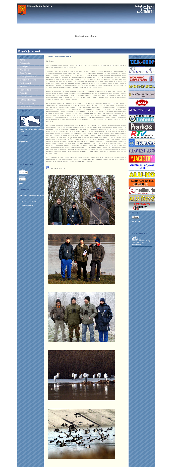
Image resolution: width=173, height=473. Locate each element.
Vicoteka (23, 87)
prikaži (22, 183)
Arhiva (23, 60)
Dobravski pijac (26, 107)
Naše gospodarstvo (28, 77)
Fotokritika (24, 93)
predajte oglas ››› (27, 205)
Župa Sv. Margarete (28, 73)
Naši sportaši (25, 83)
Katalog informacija (28, 100)
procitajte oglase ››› (28, 201)
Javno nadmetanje (27, 103)
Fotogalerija (25, 63)
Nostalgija (24, 67)
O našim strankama (28, 80)
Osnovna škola (26, 97)
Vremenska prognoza (28, 90)
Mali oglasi (24, 70)
